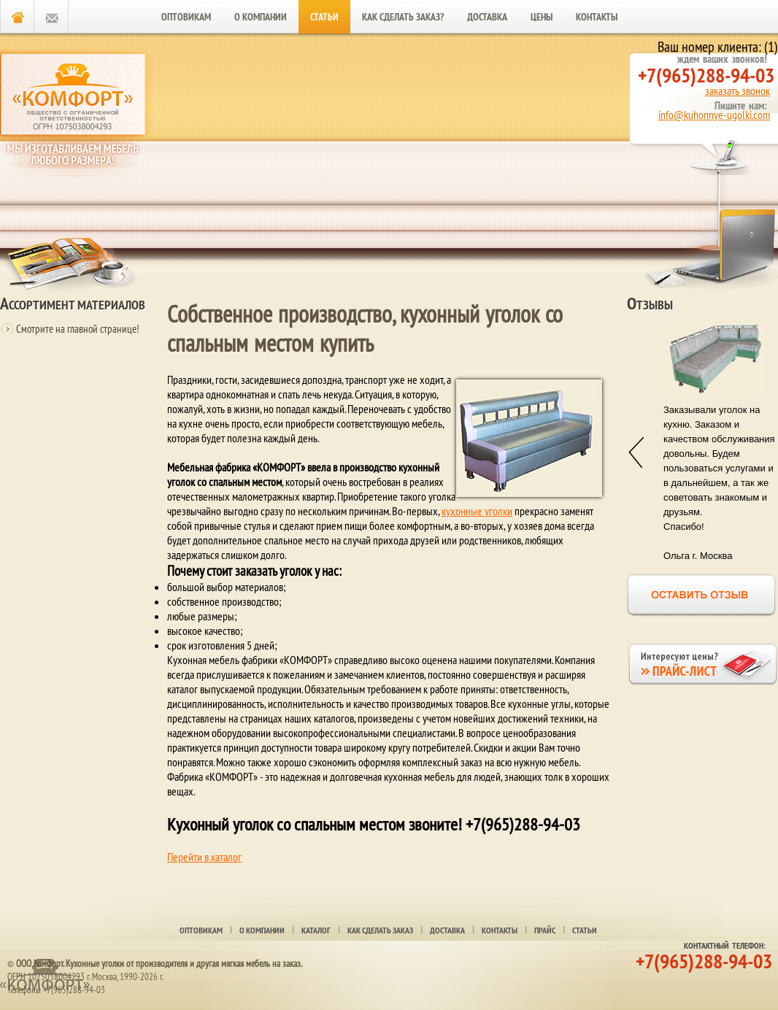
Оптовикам (186, 16)
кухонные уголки (477, 511)
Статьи (324, 16)
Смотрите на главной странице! (77, 329)
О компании (260, 16)
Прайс (544, 930)
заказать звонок (737, 90)
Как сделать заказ (380, 930)
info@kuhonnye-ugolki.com (714, 114)
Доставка (487, 16)
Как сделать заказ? (403, 16)
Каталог (316, 930)
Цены (541, 16)
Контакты (596, 16)
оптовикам (201, 930)
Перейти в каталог (204, 856)
